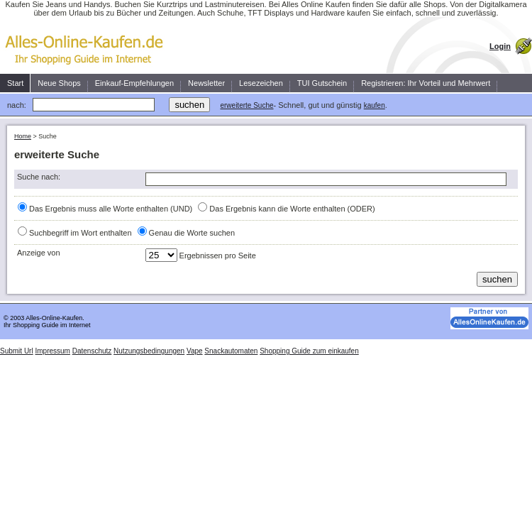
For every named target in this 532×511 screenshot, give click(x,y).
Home (22, 136)
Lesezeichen (261, 83)
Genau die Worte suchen (192, 233)
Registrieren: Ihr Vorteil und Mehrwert (425, 83)
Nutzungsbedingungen (148, 351)
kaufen (374, 105)
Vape (195, 351)
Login (500, 46)
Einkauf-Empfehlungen (134, 83)
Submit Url (16, 351)
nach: (16, 105)
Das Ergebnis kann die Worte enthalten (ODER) (292, 208)
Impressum (52, 351)
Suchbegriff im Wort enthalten (80, 233)
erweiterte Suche (246, 105)
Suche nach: (38, 176)
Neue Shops (59, 83)
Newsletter (206, 83)
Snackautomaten (230, 351)
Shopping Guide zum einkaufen (309, 351)
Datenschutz (92, 351)
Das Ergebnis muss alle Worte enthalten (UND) (110, 208)
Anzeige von (38, 252)
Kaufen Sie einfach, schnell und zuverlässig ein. (88, 45)
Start (15, 83)
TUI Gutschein (322, 83)
